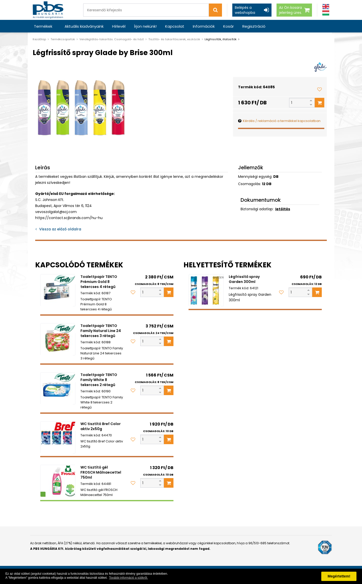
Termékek (43, 26)
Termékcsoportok (63, 39)
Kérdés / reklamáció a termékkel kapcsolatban (282, 120)
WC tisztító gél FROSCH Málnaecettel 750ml (100, 472)
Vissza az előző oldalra (60, 229)
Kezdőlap (39, 39)
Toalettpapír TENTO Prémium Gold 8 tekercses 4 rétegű (98, 281)
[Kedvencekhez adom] (319, 89)
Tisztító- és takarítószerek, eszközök (174, 39)
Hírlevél (118, 26)
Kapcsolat (174, 26)
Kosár (228, 26)
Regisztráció (253, 26)
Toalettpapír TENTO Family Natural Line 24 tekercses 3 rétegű (100, 330)
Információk (204, 26)
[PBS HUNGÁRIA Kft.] (48, 10)
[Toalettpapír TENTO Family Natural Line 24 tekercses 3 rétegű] (57, 339)
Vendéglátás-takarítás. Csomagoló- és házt (111, 39)
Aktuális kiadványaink (84, 26)
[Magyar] (325, 13)
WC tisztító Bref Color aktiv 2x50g (100, 426)
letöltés (282, 209)
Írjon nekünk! (145, 26)
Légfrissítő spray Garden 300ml (244, 279)
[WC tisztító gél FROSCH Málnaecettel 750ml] (57, 481)
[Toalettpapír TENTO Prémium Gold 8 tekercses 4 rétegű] (57, 290)
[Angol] (325, 6)
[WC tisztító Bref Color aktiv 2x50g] (57, 437)
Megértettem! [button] (339, 576)
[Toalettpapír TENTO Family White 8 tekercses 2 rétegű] (57, 388)
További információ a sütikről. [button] (128, 577)
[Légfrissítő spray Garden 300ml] (206, 290)
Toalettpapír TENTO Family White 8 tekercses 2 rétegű (98, 379)
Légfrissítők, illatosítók (221, 39)
